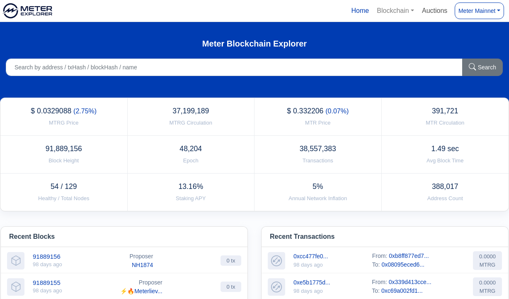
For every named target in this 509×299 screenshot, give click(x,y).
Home (360, 10)
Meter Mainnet (476, 10)
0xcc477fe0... (310, 256)
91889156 (47, 256)
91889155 (47, 282)
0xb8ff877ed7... (409, 255)
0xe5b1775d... (311, 282)
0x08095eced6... (402, 264)
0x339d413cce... (410, 282)
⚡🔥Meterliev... (141, 291)
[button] (395, 10)
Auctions (434, 10)
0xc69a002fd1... (402, 290)
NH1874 (142, 265)
